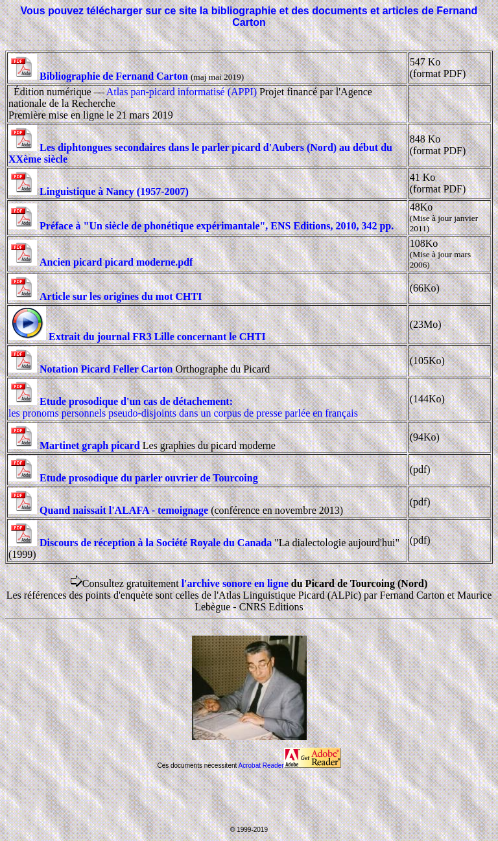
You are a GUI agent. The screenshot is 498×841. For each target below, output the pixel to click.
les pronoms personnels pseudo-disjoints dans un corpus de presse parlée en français (183, 407)
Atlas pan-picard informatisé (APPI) (181, 91)
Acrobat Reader (290, 765)
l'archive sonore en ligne (235, 583)
